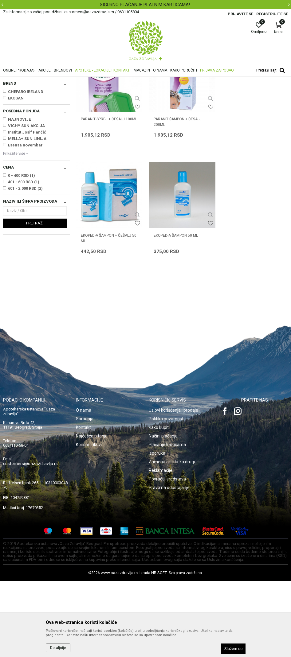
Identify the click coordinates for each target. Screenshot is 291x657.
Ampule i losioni (19, 116)
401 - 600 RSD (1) (23, 258)
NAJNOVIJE (19, 196)
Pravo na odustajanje (169, 563)
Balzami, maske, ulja (23, 122)
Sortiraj (247, 90)
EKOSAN (16, 175)
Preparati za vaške (21, 135)
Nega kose (87, 81)
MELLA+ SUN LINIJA (27, 215)
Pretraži (35, 299)
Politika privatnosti (166, 494)
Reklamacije (160, 546)
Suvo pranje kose (20, 128)
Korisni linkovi (89, 520)
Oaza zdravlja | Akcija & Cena (28, 81)
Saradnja (84, 494)
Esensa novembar (25, 222)
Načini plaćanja (163, 512)
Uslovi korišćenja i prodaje (173, 486)
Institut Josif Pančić (27, 209)
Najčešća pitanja (92, 512)
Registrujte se (272, 14)
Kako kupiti (159, 503)
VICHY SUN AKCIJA (26, 202)
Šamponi (14, 110)
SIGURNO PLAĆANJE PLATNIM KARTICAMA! (145, 4)
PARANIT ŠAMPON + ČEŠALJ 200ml (178, 198)
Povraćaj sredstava (167, 555)
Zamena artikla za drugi (172, 537)
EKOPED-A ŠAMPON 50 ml (103, 312)
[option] (145, 4)
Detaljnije (58, 648)
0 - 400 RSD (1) (21, 252)
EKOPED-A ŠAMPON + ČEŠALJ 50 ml (254, 198)
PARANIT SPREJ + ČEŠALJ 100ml (109, 195)
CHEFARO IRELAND (25, 168)
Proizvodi (65, 81)
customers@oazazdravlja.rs (30, 539)
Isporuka (157, 529)
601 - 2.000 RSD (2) (25, 265)
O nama (83, 486)
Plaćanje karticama (167, 520)
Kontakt (83, 503)
